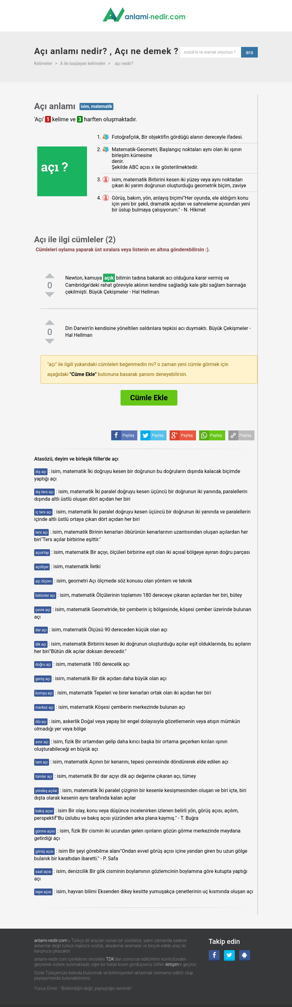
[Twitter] (229, 955)
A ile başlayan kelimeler (82, 63)
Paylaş (245, 435)
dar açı (41, 630)
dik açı (40, 644)
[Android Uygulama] (244, 955)
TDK (110, 959)
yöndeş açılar (46, 791)
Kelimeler (43, 63)
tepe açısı (43, 892)
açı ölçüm (43, 581)
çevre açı (42, 610)
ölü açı (40, 722)
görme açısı (45, 831)
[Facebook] (214, 955)
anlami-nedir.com (50, 940)
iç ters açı (43, 512)
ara (249, 52)
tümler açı (43, 776)
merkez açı (44, 707)
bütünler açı (45, 595)
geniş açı (42, 679)
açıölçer (41, 567)
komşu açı (43, 693)
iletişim (172, 964)
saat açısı (43, 872)
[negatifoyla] (49, 294)
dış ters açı (44, 492)
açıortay (42, 552)
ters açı (41, 532)
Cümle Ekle (149, 397)
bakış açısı (44, 811)
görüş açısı (44, 851)
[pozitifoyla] (49, 275)
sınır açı (41, 742)
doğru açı (43, 664)
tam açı (41, 762)
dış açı (40, 472)
